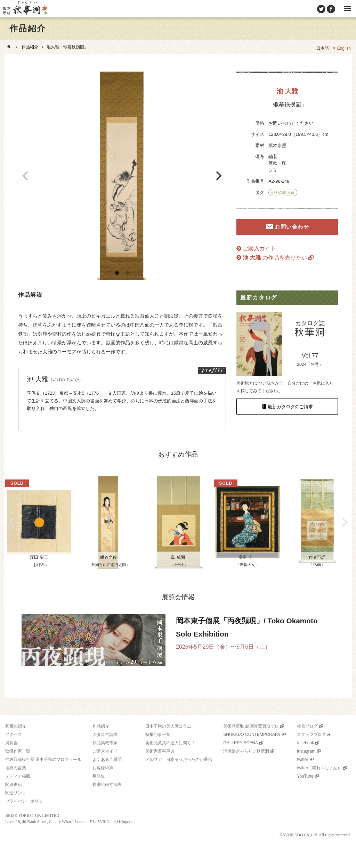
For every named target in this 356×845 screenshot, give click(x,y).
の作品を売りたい (275, 258)
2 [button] (127, 273)
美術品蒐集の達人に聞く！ (170, 742)
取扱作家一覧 (17, 751)
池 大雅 (287, 91)
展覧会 (11, 742)
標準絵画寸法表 (107, 784)
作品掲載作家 (105, 742)
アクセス (13, 734)
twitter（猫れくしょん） (319, 767)
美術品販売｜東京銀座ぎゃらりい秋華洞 (24, 8)
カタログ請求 (105, 734)
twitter (302, 759)
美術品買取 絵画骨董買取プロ (250, 726)
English (344, 48)
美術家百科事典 (160, 751)
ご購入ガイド (259, 248)
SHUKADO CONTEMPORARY (252, 734)
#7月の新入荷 (282, 192)
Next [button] (219, 175)
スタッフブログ (311, 734)
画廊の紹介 (15, 726)
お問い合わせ (292, 227)
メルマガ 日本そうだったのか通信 (178, 759)
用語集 (98, 776)
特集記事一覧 (157, 734)
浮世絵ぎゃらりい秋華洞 (246, 751)
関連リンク (15, 792)
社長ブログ (307, 726)
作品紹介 (30, 46)
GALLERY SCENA (240, 742)
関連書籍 (13, 784)
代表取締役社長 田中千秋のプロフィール (43, 759)
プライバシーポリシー (26, 801)
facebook (305, 742)
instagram (306, 751)
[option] (122, 176)
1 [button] (116, 273)
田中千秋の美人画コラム (168, 726)
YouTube (305, 776)
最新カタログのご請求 (290, 406)
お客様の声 (102, 767)
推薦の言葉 (15, 767)
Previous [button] (25, 175)
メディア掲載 (17, 776)
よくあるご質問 (107, 759)
